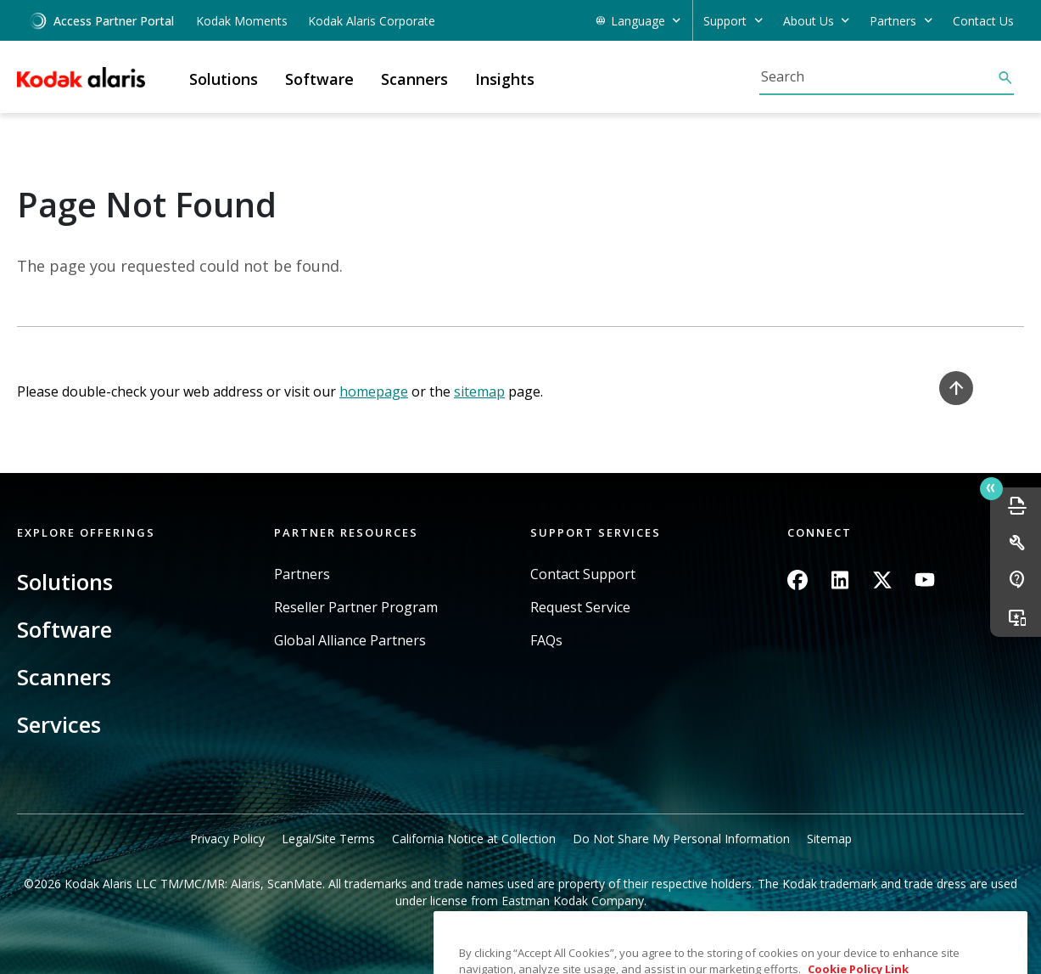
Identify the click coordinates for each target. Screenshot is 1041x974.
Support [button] (725, 21)
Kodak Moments (242, 21)
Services (59, 724)
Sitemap (829, 838)
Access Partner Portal (101, 21)
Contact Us (983, 21)
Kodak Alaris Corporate (371, 21)
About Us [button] (808, 21)
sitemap (479, 391)
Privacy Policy (227, 838)
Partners (302, 574)
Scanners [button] (414, 79)
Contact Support (582, 574)
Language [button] (638, 21)
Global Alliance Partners (350, 640)
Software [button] (319, 79)
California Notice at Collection (474, 838)
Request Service (580, 607)
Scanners (64, 676)
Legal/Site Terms (328, 838)
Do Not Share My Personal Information (681, 838)
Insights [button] (504, 79)
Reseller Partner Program (356, 607)
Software (64, 629)
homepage (373, 391)
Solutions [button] (223, 79)
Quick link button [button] (991, 488)
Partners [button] (893, 21)
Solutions (65, 581)
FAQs (546, 640)
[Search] (878, 76)
